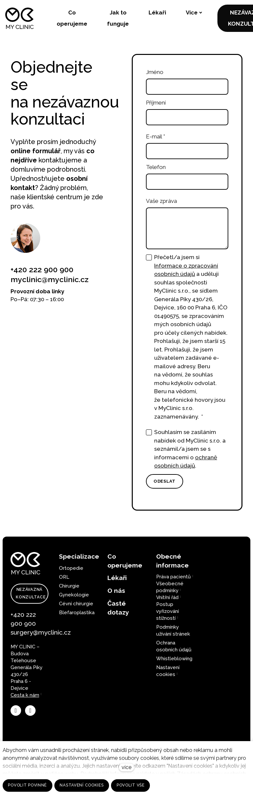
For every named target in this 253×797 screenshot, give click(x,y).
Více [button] (154, 13)
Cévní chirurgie (76, 604)
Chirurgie (69, 586)
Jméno (154, 74)
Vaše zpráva (161, 203)
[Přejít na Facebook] (16, 710)
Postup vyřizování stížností (167, 611)
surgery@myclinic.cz (41, 632)
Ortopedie (71, 568)
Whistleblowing (174, 659)
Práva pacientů (173, 577)
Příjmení (156, 105)
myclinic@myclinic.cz (50, 282)
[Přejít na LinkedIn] (30, 710)
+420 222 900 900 (42, 272)
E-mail (155, 139)
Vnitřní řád (167, 597)
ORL (64, 577)
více (126, 767)
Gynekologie (74, 595)
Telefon (156, 169)
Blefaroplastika (77, 613)
